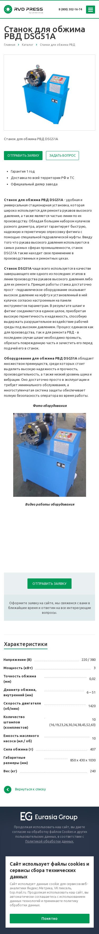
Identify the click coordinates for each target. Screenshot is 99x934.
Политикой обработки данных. (49, 841)
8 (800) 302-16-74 (70, 9)
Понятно (49, 918)
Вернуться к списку (25, 789)
